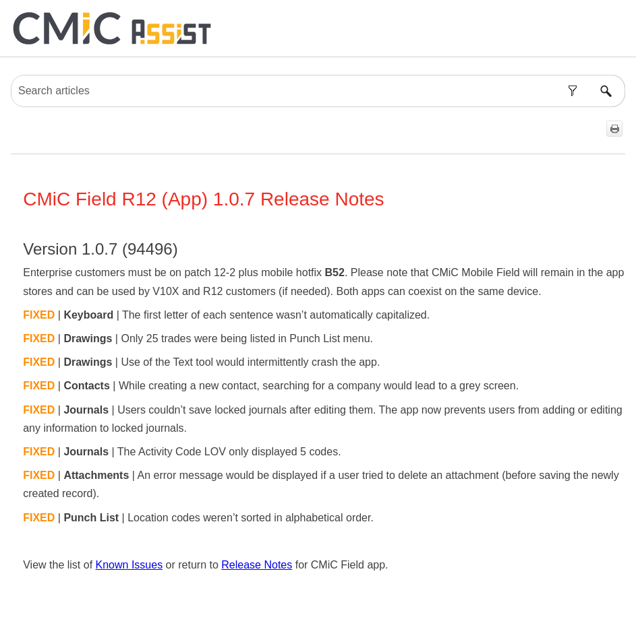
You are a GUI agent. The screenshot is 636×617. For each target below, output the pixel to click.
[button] (572, 91)
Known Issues (129, 565)
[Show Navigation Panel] (618, 28)
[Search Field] (318, 91)
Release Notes (256, 565)
